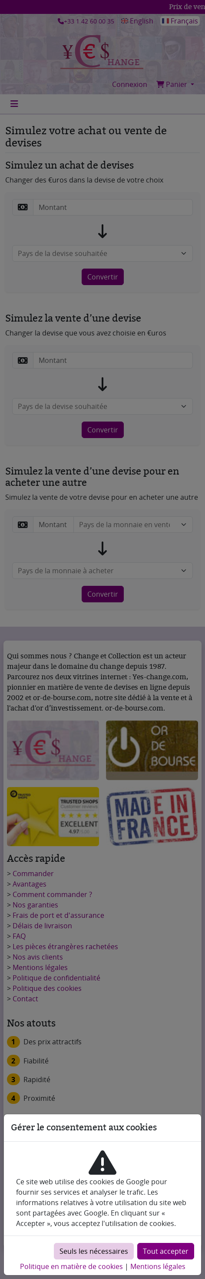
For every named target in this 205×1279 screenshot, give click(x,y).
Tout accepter (165, 1251)
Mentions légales (157, 1266)
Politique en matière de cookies (71, 1266)
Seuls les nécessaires (94, 1251)
